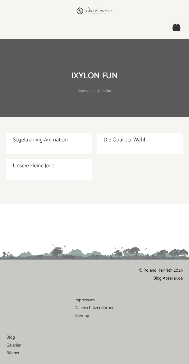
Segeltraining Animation (40, 140)
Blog (10, 337)
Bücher (13, 353)
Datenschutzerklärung (94, 307)
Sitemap (81, 315)
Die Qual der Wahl (124, 140)
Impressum (84, 300)
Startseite (85, 91)
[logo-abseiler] (94, 8)
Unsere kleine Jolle (33, 165)
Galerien (14, 345)
